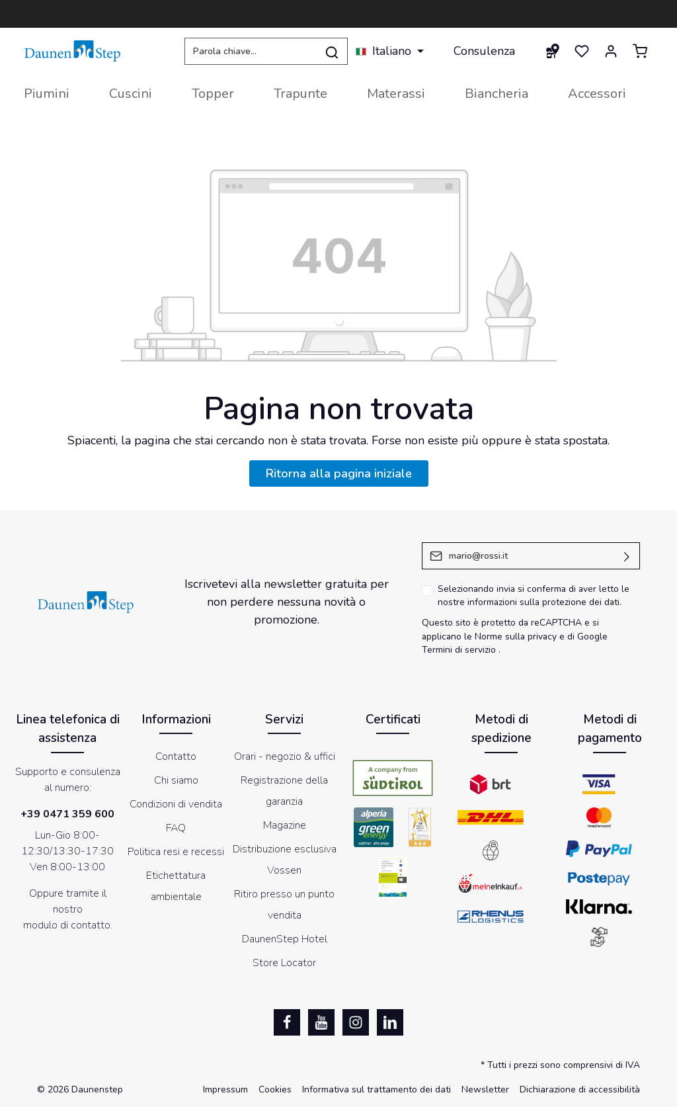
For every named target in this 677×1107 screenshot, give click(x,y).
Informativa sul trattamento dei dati (376, 1089)
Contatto (175, 756)
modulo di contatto (66, 925)
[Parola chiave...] (250, 51)
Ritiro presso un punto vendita (284, 904)
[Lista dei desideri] (582, 51)
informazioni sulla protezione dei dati (543, 602)
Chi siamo (176, 780)
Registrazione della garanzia (284, 791)
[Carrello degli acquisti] (640, 51)
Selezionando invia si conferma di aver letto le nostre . (533, 596)
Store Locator (284, 963)
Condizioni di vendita (176, 804)
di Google (587, 636)
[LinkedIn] (390, 1022)
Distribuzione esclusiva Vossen (285, 860)
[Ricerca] (332, 51)
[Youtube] (321, 1022)
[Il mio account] (611, 51)
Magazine (284, 825)
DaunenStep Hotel (284, 939)
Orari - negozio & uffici (284, 756)
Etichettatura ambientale (176, 886)
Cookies (275, 1089)
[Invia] (627, 555)
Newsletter (485, 1089)
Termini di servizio (459, 649)
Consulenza (484, 51)
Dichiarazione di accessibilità (580, 1089)
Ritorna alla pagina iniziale (339, 473)
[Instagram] (355, 1022)
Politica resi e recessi (176, 851)
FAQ (176, 828)
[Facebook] (287, 1022)
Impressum (225, 1089)
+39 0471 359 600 (67, 814)
